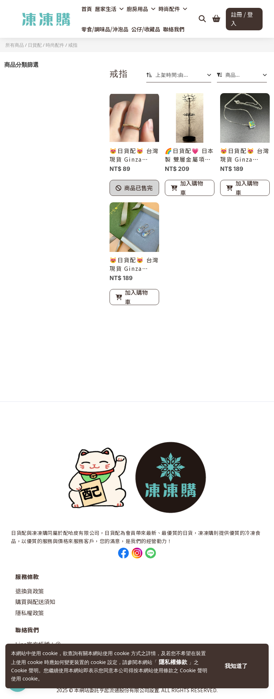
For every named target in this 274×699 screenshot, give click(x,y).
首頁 (86, 8)
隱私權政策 (29, 612)
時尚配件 (172, 8)
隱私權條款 (174, 662)
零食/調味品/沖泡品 (104, 29)
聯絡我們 (173, 29)
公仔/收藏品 (145, 29)
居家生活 (109, 8)
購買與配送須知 (35, 601)
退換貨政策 (29, 591)
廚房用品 (141, 8)
